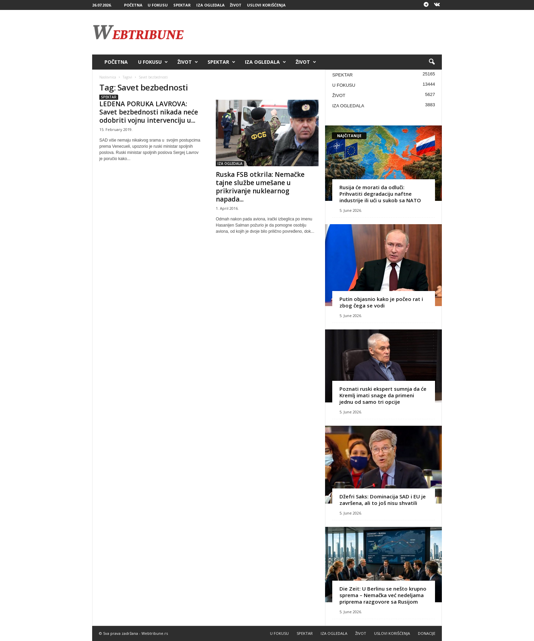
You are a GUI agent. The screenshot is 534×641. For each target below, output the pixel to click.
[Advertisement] (317, 32)
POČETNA (133, 5)
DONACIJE (426, 633)
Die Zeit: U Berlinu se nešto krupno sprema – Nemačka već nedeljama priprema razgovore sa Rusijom (382, 595)
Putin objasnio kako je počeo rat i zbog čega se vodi (381, 302)
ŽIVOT (235, 5)
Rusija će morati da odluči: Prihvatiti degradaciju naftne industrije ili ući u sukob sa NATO (380, 194)
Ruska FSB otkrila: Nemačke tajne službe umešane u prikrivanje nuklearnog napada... (260, 187)
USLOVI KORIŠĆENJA (266, 5)
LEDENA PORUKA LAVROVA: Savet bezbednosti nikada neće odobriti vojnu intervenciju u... (148, 112)
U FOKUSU (158, 5)
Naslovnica (107, 77)
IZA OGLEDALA (210, 5)
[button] (431, 62)
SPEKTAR (182, 5)
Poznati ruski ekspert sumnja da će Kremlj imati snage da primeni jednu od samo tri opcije (382, 395)
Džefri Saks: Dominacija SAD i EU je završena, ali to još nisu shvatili (382, 499)
